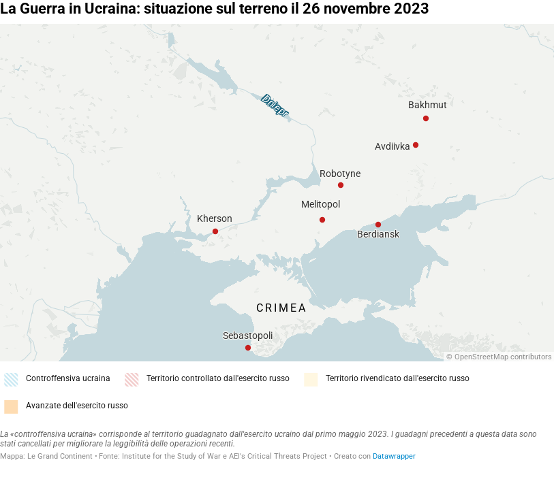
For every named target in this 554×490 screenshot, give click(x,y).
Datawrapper (394, 456)
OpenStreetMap (481, 357)
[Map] (277, 192)
